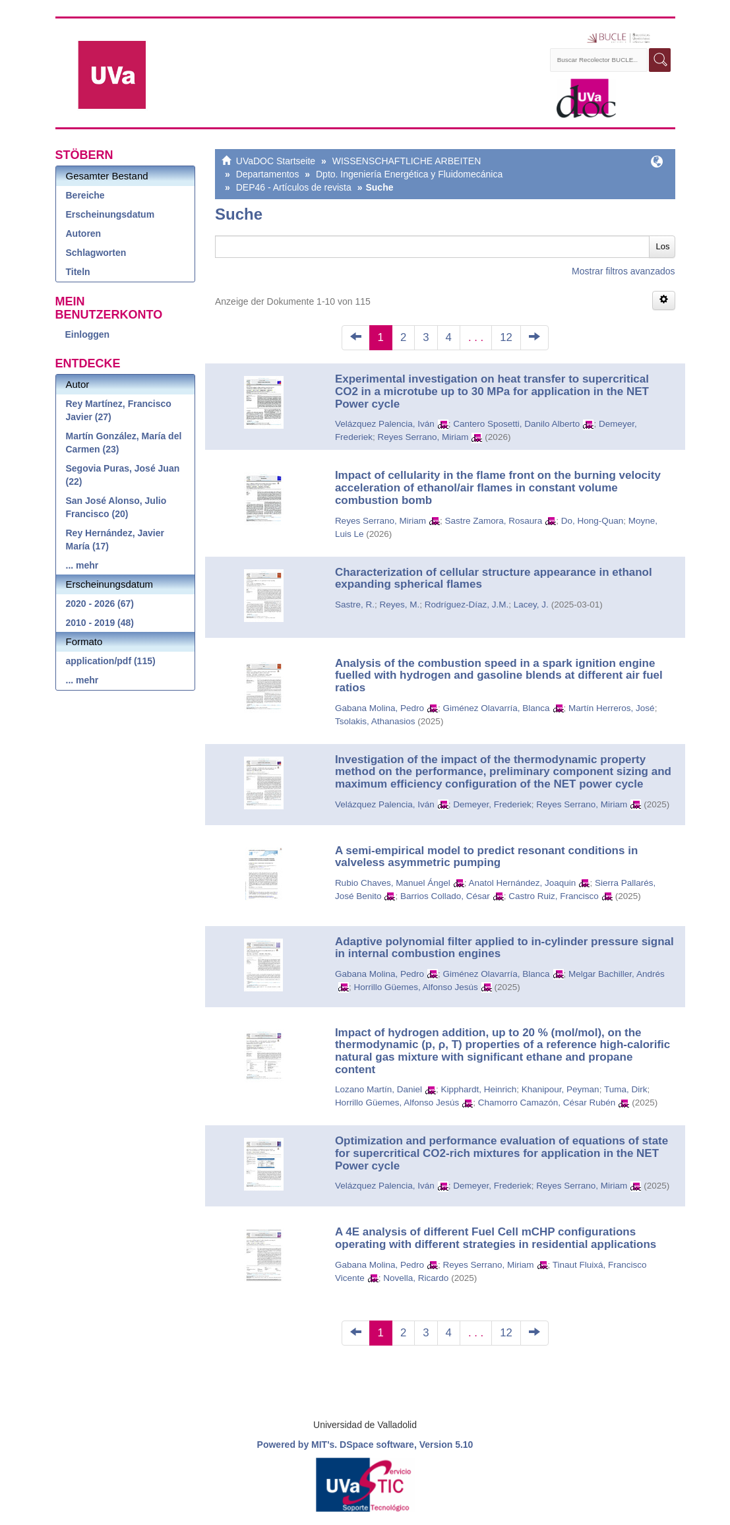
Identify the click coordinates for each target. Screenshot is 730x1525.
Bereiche (85, 195)
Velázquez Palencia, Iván (385, 424)
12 (506, 337)
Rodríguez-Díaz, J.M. (467, 604)
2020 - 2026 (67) (100, 603)
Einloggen (87, 334)
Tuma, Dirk (626, 1089)
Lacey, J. (531, 604)
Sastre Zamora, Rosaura (493, 521)
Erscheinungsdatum (110, 214)
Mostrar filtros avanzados (623, 271)
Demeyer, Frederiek (492, 804)
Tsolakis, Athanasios (375, 721)
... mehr (82, 565)
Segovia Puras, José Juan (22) (123, 475)
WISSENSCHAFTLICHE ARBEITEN (406, 161)
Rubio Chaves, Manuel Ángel (392, 883)
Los (663, 246)
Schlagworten (96, 252)
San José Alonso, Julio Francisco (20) (116, 507)
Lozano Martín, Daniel (378, 1089)
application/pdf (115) (111, 661)
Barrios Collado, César (445, 896)
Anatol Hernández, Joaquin (522, 883)
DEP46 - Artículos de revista (293, 187)
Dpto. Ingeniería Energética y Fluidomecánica (409, 174)
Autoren (84, 233)
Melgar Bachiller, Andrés (616, 974)
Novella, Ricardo (415, 1278)
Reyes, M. (399, 604)
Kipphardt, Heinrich (478, 1089)
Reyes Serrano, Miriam (422, 437)
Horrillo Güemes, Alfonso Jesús (415, 987)
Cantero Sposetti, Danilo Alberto (516, 424)
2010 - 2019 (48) (100, 622)
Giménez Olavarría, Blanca (495, 708)
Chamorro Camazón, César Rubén (547, 1102)
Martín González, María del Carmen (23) (124, 442)
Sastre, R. (355, 604)
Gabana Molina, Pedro (379, 708)
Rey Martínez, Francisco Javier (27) (118, 410)
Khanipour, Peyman (560, 1089)
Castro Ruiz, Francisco (553, 896)
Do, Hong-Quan (592, 521)
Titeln (78, 271)
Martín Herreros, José (611, 708)
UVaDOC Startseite (275, 161)
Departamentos (267, 174)
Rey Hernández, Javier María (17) (115, 539)
